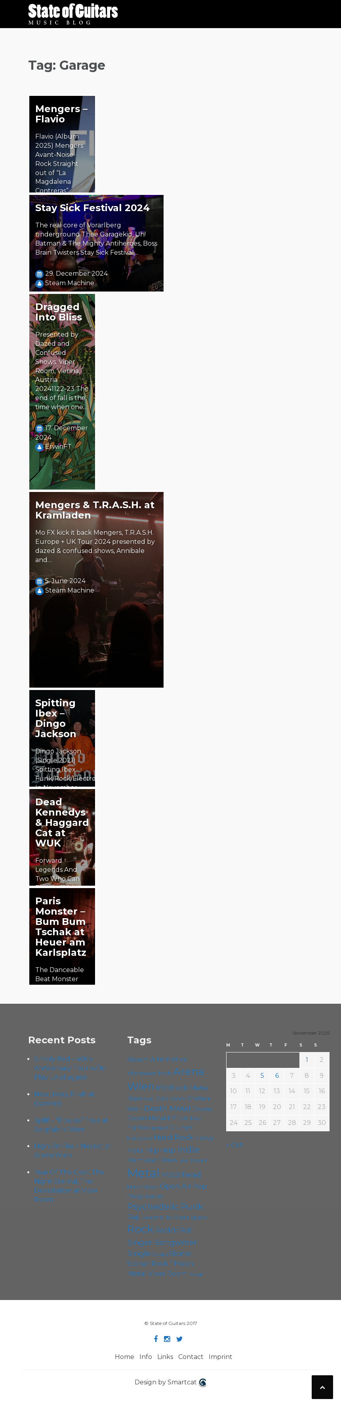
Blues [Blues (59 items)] (135, 1098)
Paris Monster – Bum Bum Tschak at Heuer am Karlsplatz (60, 926)
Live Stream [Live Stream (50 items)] (193, 1160)
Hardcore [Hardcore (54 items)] (139, 1138)
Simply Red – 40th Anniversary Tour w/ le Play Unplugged (69, 1068)
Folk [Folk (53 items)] (183, 1118)
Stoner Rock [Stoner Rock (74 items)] (147, 1264)
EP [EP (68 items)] (171, 1118)
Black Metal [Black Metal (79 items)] (189, 1087)
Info (145, 1357)
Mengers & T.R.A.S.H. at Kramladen (94, 510)
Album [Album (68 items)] (138, 1059)
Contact (191, 1357)
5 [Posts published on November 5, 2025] (262, 1075)
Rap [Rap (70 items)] (133, 1217)
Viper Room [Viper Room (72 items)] (167, 1273)
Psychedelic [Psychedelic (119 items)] (153, 1206)
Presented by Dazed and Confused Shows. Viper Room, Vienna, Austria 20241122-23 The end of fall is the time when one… (62, 371)
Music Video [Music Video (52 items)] (142, 1187)
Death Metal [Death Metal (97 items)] (167, 1108)
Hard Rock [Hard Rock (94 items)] (173, 1137)
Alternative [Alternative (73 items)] (168, 1059)
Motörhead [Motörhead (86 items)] (181, 1174)
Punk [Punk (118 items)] (191, 1206)
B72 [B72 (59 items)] (161, 1088)
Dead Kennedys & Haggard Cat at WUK (62, 822)
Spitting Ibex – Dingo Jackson (55, 718)
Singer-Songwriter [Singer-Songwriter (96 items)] (162, 1242)
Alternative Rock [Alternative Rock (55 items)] (149, 1073)
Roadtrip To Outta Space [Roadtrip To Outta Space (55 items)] (174, 1217)
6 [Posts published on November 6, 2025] (277, 1075)
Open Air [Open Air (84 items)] (175, 1186)
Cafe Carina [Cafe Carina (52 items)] (171, 1099)
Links (165, 1357)
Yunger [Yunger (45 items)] (197, 1274)
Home (124, 1357)
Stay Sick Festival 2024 (92, 208)
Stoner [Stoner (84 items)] (180, 1253)
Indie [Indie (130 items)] (188, 1149)
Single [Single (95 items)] (139, 1253)
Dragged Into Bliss (58, 312)
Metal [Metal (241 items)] (143, 1173)
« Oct (234, 1145)
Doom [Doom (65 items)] (201, 1109)
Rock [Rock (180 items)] (140, 1229)
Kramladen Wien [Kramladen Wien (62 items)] (152, 1160)
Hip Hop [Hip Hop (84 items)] (160, 1150)
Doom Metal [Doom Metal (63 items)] (146, 1118)
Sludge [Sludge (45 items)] (160, 1254)
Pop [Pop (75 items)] (200, 1186)
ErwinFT (58, 446)
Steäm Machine (69, 283)
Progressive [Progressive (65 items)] (145, 1196)
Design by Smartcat (170, 1382)
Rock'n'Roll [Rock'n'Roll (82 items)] (173, 1230)
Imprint (220, 1357)
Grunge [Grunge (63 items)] (181, 1127)
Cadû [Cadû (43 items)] (149, 1099)
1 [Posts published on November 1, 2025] (307, 1060)
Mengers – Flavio (61, 114)
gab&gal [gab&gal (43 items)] (159, 1127)
